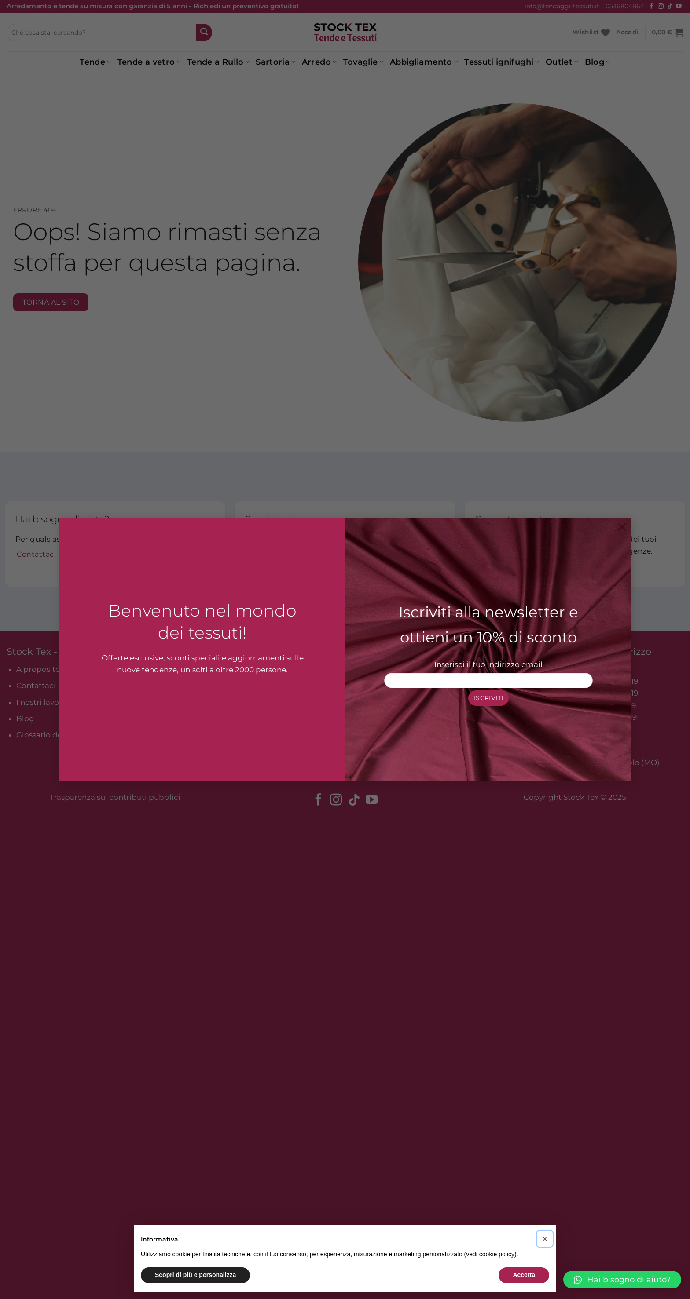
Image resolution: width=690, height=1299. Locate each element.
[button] (622, 1279)
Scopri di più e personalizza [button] (195, 1274)
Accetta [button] (524, 1274)
